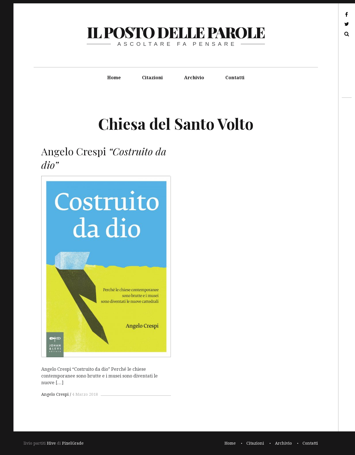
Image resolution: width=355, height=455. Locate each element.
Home (114, 77)
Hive (51, 443)
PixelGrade (73, 443)
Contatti (234, 77)
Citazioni (152, 77)
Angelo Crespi (55, 394)
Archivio (194, 77)
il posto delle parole (176, 32)
